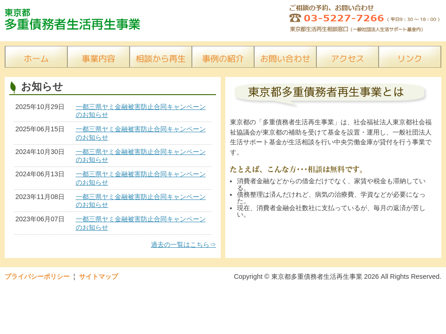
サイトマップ (98, 276)
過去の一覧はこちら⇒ (183, 244)
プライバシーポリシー (37, 276)
